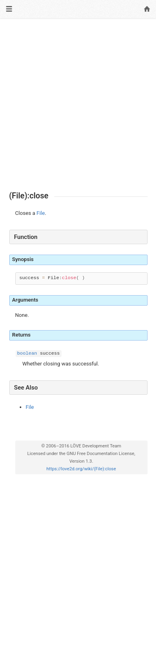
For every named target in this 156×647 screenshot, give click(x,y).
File (41, 213)
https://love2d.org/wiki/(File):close (81, 468)
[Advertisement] (78, 105)
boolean (27, 353)
